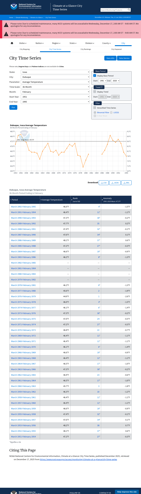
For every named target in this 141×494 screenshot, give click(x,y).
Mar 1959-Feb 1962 (23, 391)
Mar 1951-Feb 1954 (23, 436)
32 (98, 229)
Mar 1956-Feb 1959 (23, 408)
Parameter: (14, 82)
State (73, 43)
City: (11, 77)
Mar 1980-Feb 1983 (23, 274)
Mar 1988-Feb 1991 (23, 229)
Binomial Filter (103, 112)
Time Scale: (14, 86)
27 (98, 245)
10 (98, 391)
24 (98, 318)
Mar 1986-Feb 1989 (23, 240)
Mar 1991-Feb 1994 (23, 212)
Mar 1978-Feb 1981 (23, 285)
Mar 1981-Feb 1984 (23, 268)
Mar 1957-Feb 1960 (23, 403)
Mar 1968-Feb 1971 (23, 341)
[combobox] (70, 43)
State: (12, 72)
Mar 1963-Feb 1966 (23, 369)
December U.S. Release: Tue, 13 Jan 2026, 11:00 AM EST (113, 17)
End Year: (13, 101)
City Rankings (86, 49)
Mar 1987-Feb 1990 (23, 234)
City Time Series (50, 17)
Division (89, 43)
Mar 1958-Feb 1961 (23, 397)
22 (98, 330)
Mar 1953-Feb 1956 (23, 425)
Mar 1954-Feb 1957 (23, 419)
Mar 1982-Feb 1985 (23, 262)
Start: (95, 80)
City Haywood (116, 49)
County (106, 43)
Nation (40, 43)
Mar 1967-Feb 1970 (23, 346)
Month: (12, 91)
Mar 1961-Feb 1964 (23, 380)
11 (98, 212)
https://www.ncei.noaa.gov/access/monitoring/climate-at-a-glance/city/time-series (78, 459)
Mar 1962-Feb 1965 (23, 374)
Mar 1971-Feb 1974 (23, 324)
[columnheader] (24, 200)
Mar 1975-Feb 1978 (23, 302)
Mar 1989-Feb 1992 (23, 223)
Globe (23, 43)
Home (11, 17)
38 (98, 425)
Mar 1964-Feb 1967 (23, 363)
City (123, 43)
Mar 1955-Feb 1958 (23, 414)
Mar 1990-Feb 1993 (23, 217)
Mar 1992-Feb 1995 (23, 206)
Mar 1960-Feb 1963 (23, 386)
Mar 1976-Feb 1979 (23, 296)
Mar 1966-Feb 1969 (23, 352)
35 (98, 223)
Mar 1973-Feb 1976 (23, 313)
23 (98, 374)
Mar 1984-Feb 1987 (23, 251)
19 (98, 251)
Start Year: (14, 96)
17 (98, 363)
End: (109, 80)
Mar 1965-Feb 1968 (23, 358)
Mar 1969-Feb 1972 (23, 335)
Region (56, 43)
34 (98, 234)
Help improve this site (127, 492)
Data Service (124, 58)
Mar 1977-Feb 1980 (23, 290)
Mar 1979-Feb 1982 (23, 279)
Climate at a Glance (36, 17)
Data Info (110, 58)
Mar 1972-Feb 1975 (23, 318)
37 (98, 240)
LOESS (116, 112)
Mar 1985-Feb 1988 (23, 245)
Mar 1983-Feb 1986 (23, 257)
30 (98, 217)
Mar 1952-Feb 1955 (23, 431)
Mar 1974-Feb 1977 (23, 307)
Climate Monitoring (22, 17)
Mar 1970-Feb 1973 (23, 330)
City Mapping (25, 49)
